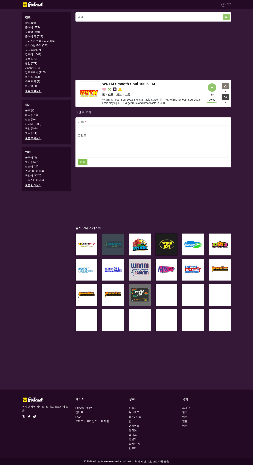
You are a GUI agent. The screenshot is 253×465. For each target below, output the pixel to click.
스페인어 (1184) (34, 170)
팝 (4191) (30, 22)
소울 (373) (31, 58)
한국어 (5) (31, 157)
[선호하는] (228, 4)
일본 (184, 421)
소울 (110, 94)
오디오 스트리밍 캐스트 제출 (92, 421)
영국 (184, 425)
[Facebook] (29, 415)
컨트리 (133, 448)
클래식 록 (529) (34, 36)
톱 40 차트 (135, 416)
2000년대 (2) (32, 67)
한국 (184, 412)
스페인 (186, 407)
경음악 (133, 439)
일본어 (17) (31, 166)
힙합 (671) (31, 63)
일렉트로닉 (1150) (35, 72)
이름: (82, 121)
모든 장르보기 (33, 91)
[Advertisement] (153, 51)
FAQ (78, 416)
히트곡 (133, 407)
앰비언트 (134, 425)
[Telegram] (34, 415)
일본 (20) (30, 119)
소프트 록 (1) (32, 81)
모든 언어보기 (33, 185)
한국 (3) (29, 110)
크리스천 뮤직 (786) (36, 45)
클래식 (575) (32, 27)
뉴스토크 (134, 412)
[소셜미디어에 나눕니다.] (115, 89)
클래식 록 (134, 443)
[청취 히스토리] (222, 4)
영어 (119, 94)
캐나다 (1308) (33, 123)
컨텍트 (79, 412)
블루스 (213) (32, 76)
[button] (212, 94)
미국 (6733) (32, 114)
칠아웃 (133, 430)
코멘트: (83, 135)
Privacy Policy (83, 407)
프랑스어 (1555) (34, 179)
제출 (82, 162)
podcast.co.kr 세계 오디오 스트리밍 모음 (145, 461)
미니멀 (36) (31, 85)
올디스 (133, 434)
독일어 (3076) (33, 175)
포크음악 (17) (33, 49)
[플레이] (212, 87)
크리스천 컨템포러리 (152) (40, 40)
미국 (127, 94)
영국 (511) (31, 132)
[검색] (149, 17)
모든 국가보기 (33, 138)
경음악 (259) (32, 31)
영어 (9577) (32, 161)
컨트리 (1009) (33, 54)
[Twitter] (24, 415)
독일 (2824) (32, 128)
